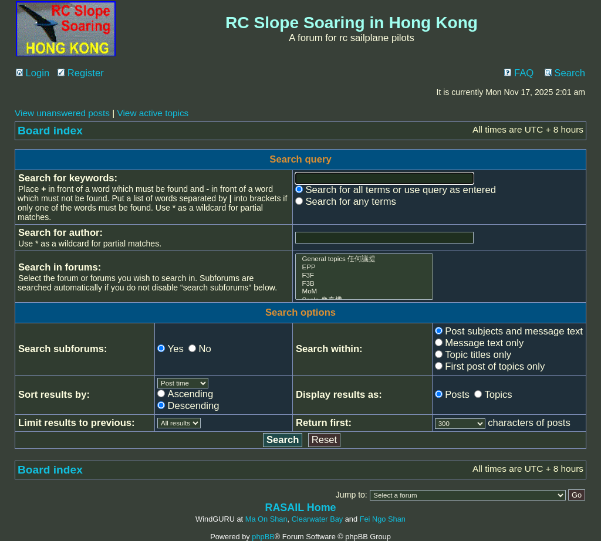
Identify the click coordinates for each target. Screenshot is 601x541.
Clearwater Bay (317, 519)
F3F (364, 276)
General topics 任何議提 (364, 259)
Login (32, 73)
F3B (364, 284)
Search (565, 73)
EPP (364, 267)
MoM (364, 292)
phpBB (263, 536)
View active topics (152, 113)
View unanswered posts (62, 113)
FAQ (519, 73)
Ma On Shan (266, 519)
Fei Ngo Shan (383, 519)
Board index (50, 130)
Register (81, 73)
